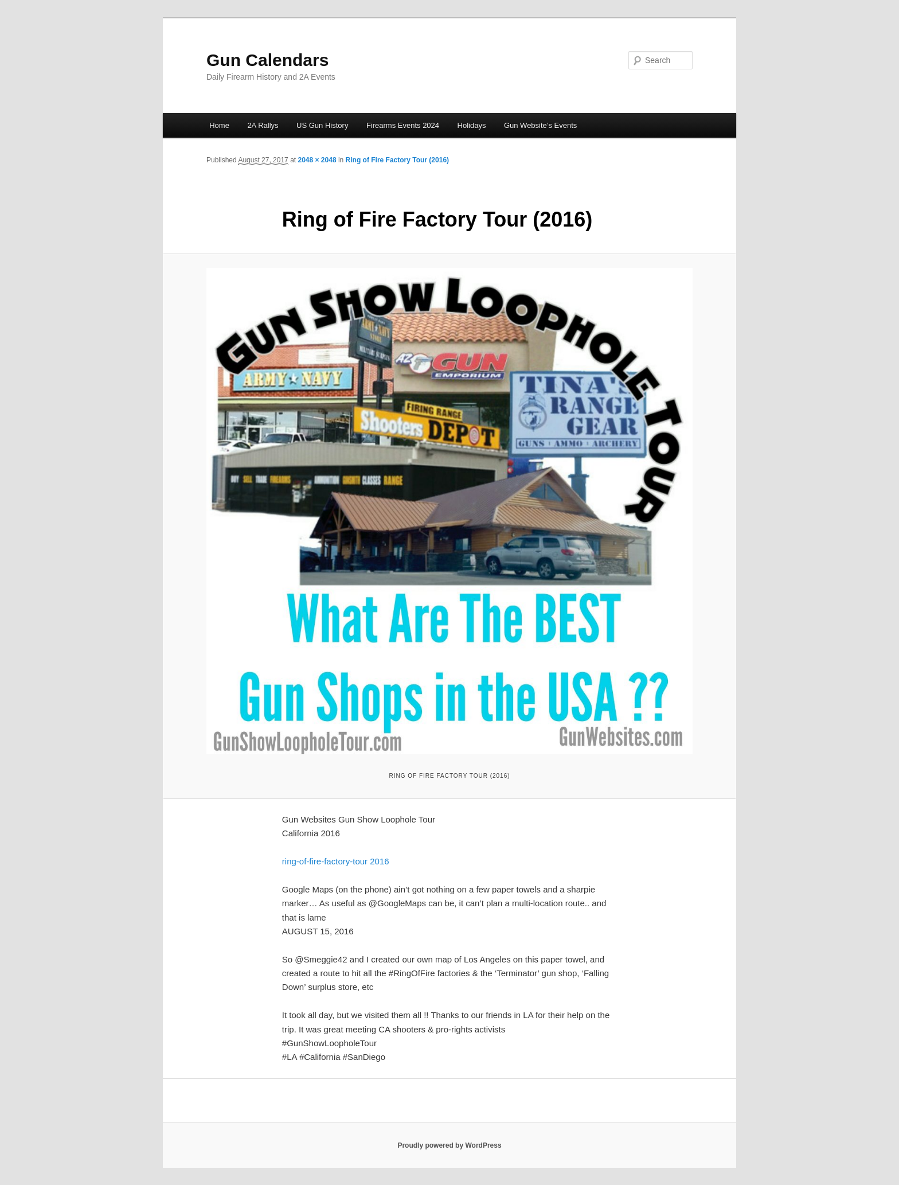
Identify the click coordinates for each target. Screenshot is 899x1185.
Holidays (472, 125)
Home (219, 125)
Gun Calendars (267, 59)
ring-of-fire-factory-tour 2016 (335, 861)
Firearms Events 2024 (402, 125)
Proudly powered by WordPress (449, 1145)
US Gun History (322, 125)
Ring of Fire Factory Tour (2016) (397, 160)
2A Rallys (262, 125)
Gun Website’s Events (540, 125)
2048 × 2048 (317, 160)
